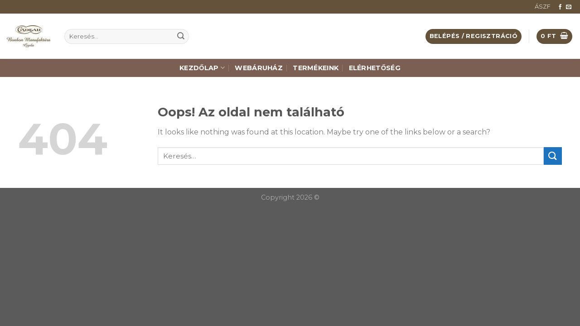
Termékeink (315, 68)
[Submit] (180, 36)
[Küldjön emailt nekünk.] (568, 7)
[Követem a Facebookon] (560, 7)
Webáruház (259, 68)
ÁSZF (543, 6)
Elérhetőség (375, 68)
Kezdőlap (202, 67)
